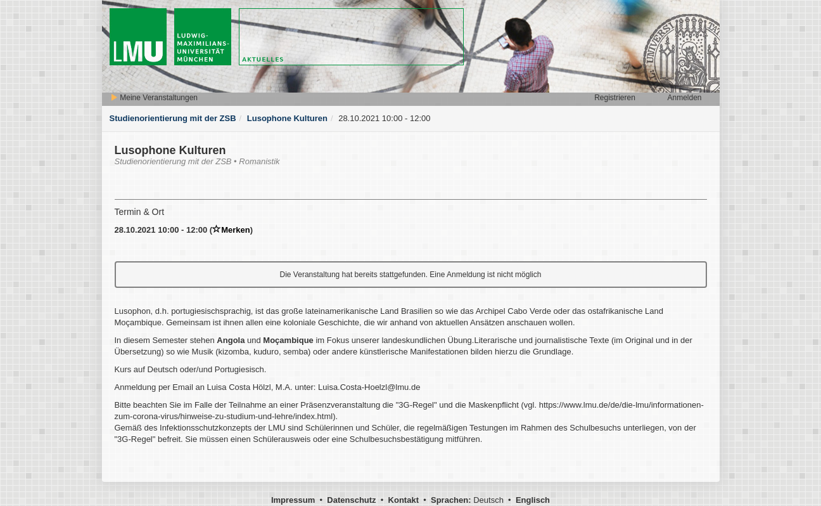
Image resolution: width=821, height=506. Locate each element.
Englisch (533, 500)
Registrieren (614, 97)
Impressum (293, 500)
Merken (231, 230)
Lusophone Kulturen (287, 118)
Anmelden (684, 97)
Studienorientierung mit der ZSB (173, 118)
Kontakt (403, 500)
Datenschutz (351, 500)
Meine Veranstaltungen (154, 97)
